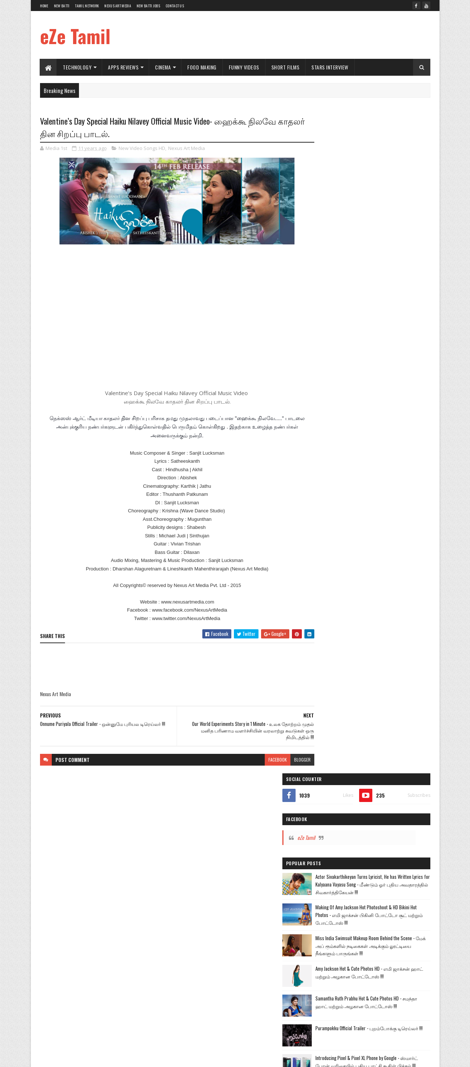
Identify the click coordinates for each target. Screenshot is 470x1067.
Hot (320, 641)
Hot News (342, 539)
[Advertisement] (296, 34)
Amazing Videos (375, 641)
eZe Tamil (75, 35)
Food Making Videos (370, 629)
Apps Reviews (123, 67)
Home (44, 5)
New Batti (62, 5)
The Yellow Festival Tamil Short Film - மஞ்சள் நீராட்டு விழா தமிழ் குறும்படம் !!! (387, 514)
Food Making (202, 67)
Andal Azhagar (391, 577)
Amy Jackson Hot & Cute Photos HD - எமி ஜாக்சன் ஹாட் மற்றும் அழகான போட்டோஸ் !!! (384, 332)
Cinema (163, 67)
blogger (288, 760)
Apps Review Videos (334, 616)
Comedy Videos (330, 629)
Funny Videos (244, 67)
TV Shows (325, 654)
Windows (360, 680)
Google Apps (354, 654)
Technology (77, 67)
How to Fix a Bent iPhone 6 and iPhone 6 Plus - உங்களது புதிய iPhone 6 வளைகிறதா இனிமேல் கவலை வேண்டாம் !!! (387, 454)
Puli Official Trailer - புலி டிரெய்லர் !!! (382, 477)
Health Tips (362, 667)
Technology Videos (333, 603)
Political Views (394, 667)
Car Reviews (409, 641)
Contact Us (175, 5)
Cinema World (373, 616)
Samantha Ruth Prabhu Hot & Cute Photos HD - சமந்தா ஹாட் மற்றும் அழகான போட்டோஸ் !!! (388, 363)
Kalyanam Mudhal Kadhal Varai (344, 590)
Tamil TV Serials (355, 577)
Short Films (285, 67)
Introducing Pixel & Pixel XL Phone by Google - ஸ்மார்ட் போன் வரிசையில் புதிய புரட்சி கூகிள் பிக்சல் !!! (388, 423)
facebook (263, 760)
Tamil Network (87, 5)
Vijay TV (324, 577)
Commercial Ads (409, 616)
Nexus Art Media (117, 5)
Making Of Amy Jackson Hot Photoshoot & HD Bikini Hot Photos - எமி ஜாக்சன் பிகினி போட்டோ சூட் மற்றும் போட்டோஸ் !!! (387, 263)
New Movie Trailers (397, 590)
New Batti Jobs (148, 5)
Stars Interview (330, 67)
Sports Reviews (330, 680)
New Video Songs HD (142, 148)
